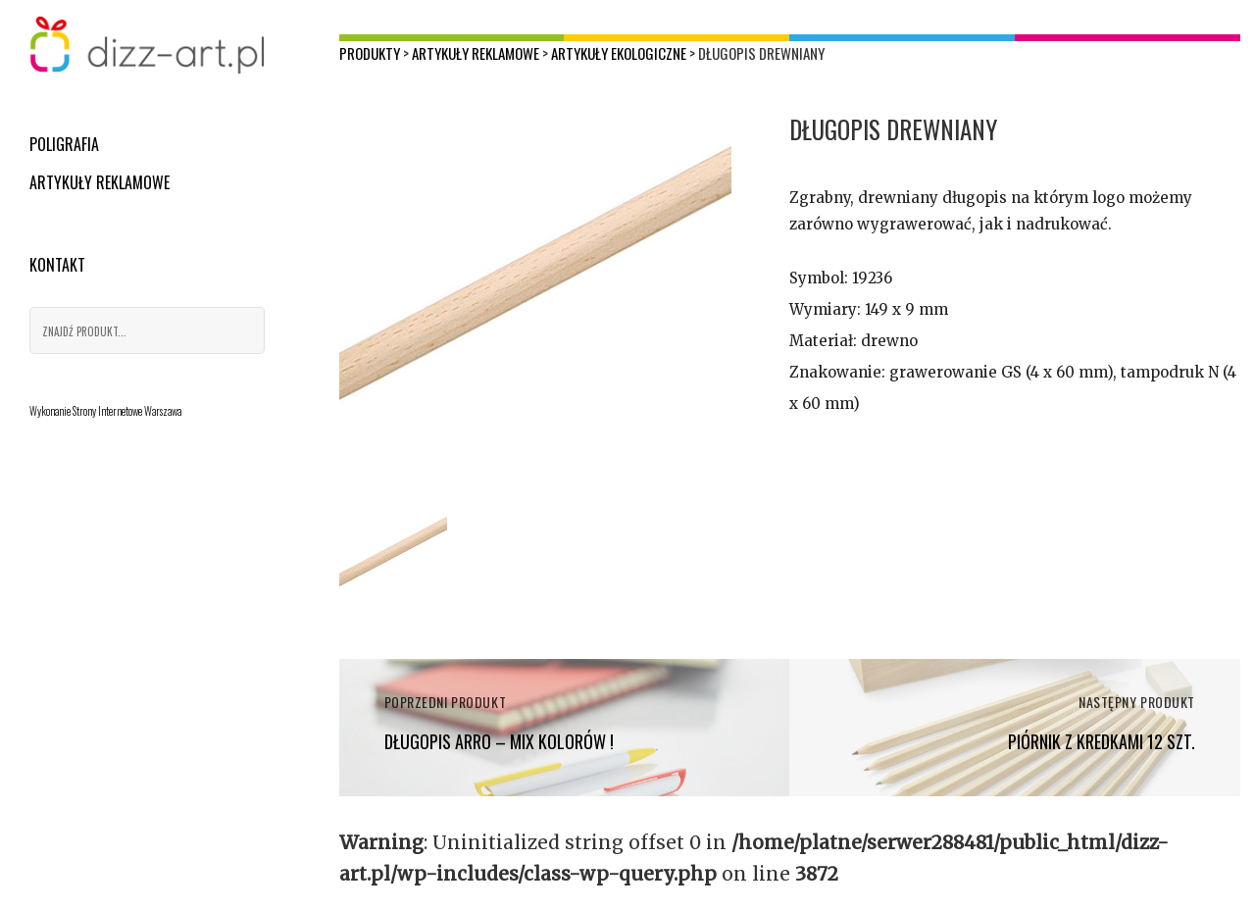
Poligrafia (64, 144)
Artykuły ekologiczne (618, 53)
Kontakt (57, 265)
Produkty (369, 53)
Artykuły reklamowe (99, 182)
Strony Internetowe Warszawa (127, 411)
